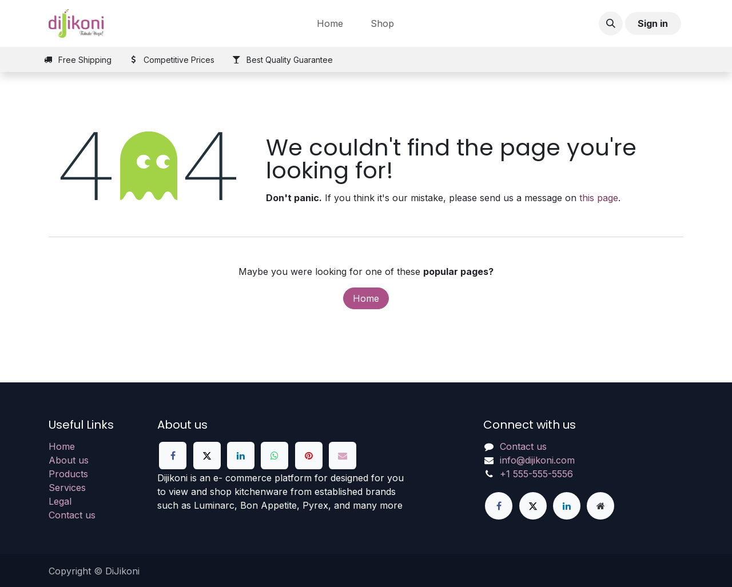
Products (68, 474)
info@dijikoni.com (537, 460)
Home (366, 298)
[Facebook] (172, 455)
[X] (207, 455)
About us (69, 460)
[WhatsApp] (274, 455)
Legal (60, 501)
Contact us (72, 515)
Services (67, 487)
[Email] (342, 455)
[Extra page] (600, 506)
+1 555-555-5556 (536, 474)
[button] (611, 23)
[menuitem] (330, 23)
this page (598, 197)
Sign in (653, 23)
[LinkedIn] (240, 455)
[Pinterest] (309, 455)
